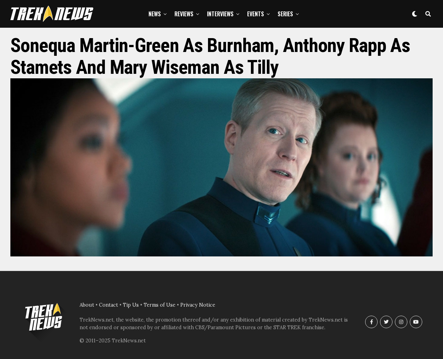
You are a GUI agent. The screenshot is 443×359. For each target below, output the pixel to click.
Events (255, 14)
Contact (108, 305)
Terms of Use (159, 305)
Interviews (220, 14)
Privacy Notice (197, 305)
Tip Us (131, 305)
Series (285, 14)
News (154, 14)
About (87, 305)
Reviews (183, 14)
